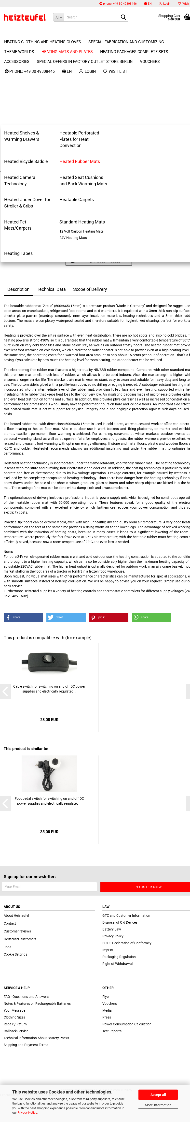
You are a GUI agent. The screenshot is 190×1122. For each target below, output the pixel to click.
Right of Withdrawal (117, 964)
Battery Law (111, 929)
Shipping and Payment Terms (26, 1045)
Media (107, 1010)
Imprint (107, 950)
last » (24, 54)
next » (10, 54)
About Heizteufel (16, 915)
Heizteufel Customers (20, 939)
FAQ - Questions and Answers (26, 997)
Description (18, 289)
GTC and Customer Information (126, 915)
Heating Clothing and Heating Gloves (42, 32)
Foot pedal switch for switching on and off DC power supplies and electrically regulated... (49, 801)
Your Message (14, 1010)
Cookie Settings (15, 954)
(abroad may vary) (124, 186)
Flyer (106, 997)
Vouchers (109, 1003)
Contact (10, 923)
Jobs (7, 947)
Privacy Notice (27, 1112)
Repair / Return (15, 1024)
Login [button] (165, 3)
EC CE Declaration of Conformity (126, 943)
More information (158, 1105)
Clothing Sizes (14, 1017)
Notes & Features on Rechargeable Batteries (37, 1003)
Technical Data (51, 289)
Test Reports (112, 1031)
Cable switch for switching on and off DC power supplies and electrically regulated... (49, 688)
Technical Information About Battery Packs (36, 1038)
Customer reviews (17, 931)
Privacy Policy (112, 936)
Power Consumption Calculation (126, 1024)
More (93, 32)
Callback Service (16, 1031)
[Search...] (58, 17)
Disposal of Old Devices (119, 922)
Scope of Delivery (90, 289)
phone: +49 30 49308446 (118, 3)
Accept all (158, 1095)
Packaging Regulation (119, 957)
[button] (147, 3)
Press (106, 1017)
